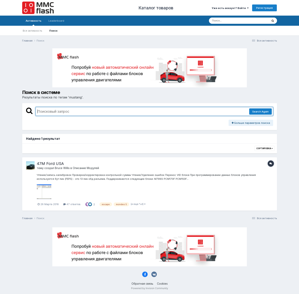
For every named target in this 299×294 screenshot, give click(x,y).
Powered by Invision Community (149, 288)
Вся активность (32, 30)
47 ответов (72, 204)
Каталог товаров (156, 7)
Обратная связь (142, 283)
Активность (33, 22)
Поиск (53, 30)
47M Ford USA (50, 163)
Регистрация (264, 7)
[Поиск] (231, 21)
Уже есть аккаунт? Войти (230, 8)
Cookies (162, 283)
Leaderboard (56, 20)
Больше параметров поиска (251, 122)
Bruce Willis (62, 168)
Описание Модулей (86, 168)
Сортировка (264, 148)
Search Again (260, 111)
